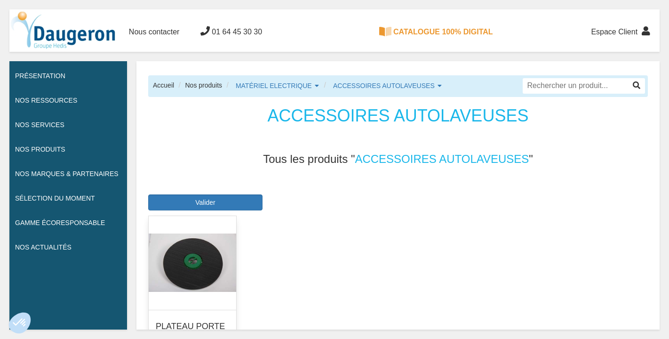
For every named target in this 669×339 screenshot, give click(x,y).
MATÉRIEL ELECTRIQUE (274, 85)
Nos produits (203, 85)
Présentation (40, 76)
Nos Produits (40, 149)
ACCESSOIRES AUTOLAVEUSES (384, 85)
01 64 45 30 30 (231, 31)
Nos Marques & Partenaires (67, 174)
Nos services (39, 125)
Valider (205, 202)
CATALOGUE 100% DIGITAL (436, 31)
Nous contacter (154, 32)
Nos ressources (46, 100)
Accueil (163, 85)
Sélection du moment (55, 198)
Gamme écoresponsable (60, 222)
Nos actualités (43, 247)
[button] (19, 323)
